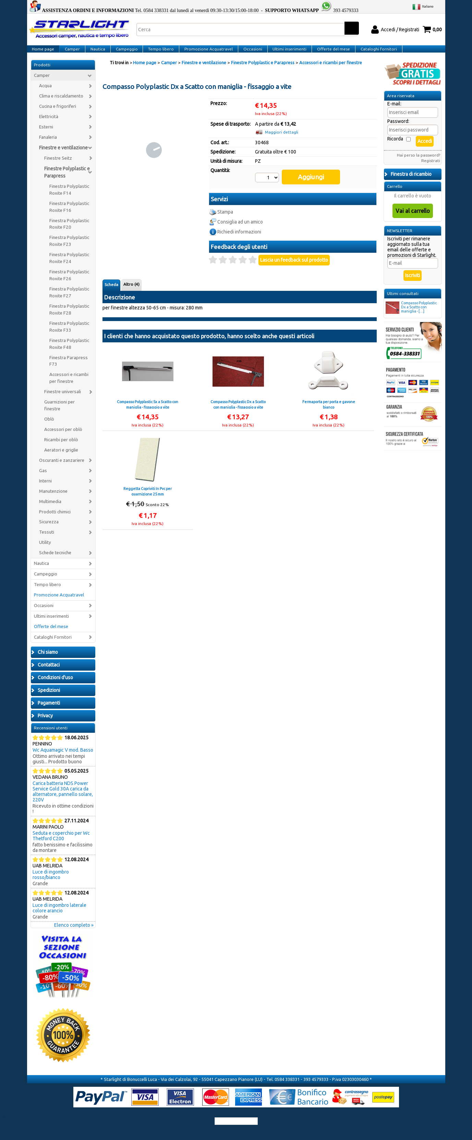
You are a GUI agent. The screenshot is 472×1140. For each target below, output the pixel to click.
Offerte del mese (328, 53)
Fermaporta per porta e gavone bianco (328, 405)
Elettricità (48, 124)
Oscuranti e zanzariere (61, 468)
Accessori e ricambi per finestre (68, 386)
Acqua (45, 94)
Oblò (49, 427)
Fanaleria (48, 145)
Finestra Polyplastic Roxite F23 (69, 249)
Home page (43, 53)
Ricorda (395, 147)
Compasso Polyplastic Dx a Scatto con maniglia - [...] (411, 316)
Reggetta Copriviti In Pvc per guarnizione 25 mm (147, 492)
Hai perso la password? (418, 163)
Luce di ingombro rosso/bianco (51, 882)
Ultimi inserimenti (285, 53)
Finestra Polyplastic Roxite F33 (69, 335)
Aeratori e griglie (61, 458)
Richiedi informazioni (239, 233)
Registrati (430, 169)
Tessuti (46, 540)
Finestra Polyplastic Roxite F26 (69, 284)
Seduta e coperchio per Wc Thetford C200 (61, 844)
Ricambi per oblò (61, 448)
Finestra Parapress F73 (68, 369)
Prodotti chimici (55, 520)
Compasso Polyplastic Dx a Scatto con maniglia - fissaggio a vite (238, 405)
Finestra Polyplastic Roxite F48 (69, 352)
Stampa (225, 213)
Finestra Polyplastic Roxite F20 (69, 232)
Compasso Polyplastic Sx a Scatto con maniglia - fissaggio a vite (147, 405)
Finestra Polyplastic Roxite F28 (69, 318)
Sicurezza (49, 530)
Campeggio (125, 53)
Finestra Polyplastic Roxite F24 (69, 267)
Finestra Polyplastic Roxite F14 (69, 198)
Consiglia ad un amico (240, 223)
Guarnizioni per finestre (59, 414)
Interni (45, 489)
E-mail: (394, 112)
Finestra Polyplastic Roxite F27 (69, 301)
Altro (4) (131, 285)
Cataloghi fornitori (373, 53)
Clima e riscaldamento (61, 104)
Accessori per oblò (63, 437)
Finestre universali (62, 400)
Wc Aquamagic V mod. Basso (63, 758)
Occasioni (249, 53)
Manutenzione (53, 499)
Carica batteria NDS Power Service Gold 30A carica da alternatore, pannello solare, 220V (63, 800)
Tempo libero (158, 53)
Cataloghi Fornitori (53, 645)
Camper (71, 53)
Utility (45, 551)
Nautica (96, 53)
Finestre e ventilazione (63, 156)
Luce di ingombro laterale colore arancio (59, 916)
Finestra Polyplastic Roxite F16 (69, 215)
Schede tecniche (55, 561)
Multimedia (50, 509)
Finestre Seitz (58, 166)
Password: (398, 129)
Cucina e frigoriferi (57, 114)
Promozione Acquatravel (205, 53)
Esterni (46, 135)
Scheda (111, 285)
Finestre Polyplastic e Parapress (67, 180)
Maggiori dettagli (281, 140)
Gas (43, 478)
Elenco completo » (74, 933)
